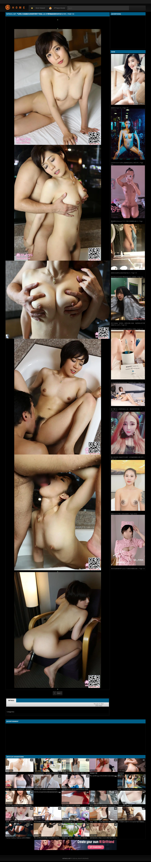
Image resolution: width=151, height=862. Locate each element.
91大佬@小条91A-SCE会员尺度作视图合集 (131, 822)
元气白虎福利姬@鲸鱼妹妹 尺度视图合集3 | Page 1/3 (127, 382)
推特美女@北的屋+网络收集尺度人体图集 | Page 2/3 (127, 277)
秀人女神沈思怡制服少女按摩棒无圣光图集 (47, 838)
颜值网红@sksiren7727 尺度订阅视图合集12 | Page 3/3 (127, 222)
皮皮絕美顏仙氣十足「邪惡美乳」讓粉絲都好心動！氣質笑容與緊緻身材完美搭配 (76, 822)
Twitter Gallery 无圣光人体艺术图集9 (18, 838)
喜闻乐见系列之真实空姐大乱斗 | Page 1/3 (124, 273)
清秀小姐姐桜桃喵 (12, 773)
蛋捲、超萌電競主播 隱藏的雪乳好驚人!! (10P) (19, 822)
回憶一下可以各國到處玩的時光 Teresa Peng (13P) (131, 789)
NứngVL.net (15, 7)
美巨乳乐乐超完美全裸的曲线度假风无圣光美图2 (47, 792)
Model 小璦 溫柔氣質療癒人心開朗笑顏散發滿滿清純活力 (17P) (19, 805)
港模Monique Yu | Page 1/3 (119, 108)
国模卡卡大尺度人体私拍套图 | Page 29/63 (124, 514)
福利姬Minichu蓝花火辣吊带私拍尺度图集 (76, 789)
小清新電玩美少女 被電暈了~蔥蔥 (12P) (75, 773)
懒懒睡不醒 (93, 773)
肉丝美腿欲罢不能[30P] (41, 822)
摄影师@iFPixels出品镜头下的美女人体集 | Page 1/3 (127, 329)
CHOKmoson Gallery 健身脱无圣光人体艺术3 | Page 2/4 (127, 163)
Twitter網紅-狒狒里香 (125, 805)
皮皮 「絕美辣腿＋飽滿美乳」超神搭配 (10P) (19, 789)
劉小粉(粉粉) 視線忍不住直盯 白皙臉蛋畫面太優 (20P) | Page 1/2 (128, 458)
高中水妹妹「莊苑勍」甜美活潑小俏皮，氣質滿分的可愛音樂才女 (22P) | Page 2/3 (128, 324)
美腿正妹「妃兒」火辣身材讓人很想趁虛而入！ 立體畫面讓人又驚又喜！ (76, 838)
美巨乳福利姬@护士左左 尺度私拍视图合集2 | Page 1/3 (128, 569)
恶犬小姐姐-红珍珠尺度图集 (71, 805)
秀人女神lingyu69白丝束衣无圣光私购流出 (103, 776)
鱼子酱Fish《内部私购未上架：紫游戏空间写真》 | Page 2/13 (126, 410)
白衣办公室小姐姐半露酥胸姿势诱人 (46, 789)
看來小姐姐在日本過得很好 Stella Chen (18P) (103, 805)
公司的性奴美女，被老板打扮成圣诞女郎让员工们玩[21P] (47, 773)
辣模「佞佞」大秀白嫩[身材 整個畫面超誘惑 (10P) (103, 822)
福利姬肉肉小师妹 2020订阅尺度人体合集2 (103, 838)
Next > (59, 693)
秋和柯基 (121, 773)
